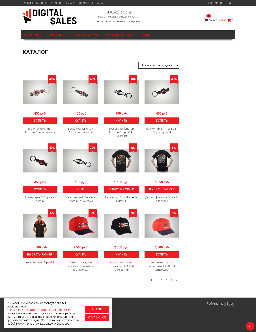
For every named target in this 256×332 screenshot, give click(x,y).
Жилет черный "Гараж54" (40, 262)
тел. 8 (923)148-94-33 (118, 12)
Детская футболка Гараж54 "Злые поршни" (161, 199)
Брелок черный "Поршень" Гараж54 (40, 199)
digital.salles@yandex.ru (125, 16)
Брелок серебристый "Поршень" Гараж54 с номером (121, 132)
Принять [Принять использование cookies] (97, 309)
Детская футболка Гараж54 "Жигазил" (121, 199)
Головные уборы (84, 35)
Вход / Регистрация (220, 3)
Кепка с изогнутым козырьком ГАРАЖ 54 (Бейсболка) (81, 266)
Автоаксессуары (120, 35)
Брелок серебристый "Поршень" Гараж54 (80, 130)
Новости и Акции (52, 3)
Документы (31, 3)
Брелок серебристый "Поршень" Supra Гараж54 (39, 130)
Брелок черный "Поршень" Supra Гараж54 (162, 130)
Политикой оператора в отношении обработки (40, 310)
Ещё (147, 35)
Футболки (33, 35)
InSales (229, 303)
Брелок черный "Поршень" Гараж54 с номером (80, 199)
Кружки (55, 35)
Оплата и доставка (77, 3)
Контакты (97, 3)
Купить (40, 120)
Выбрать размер (121, 189)
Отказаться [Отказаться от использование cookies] (97, 317)
